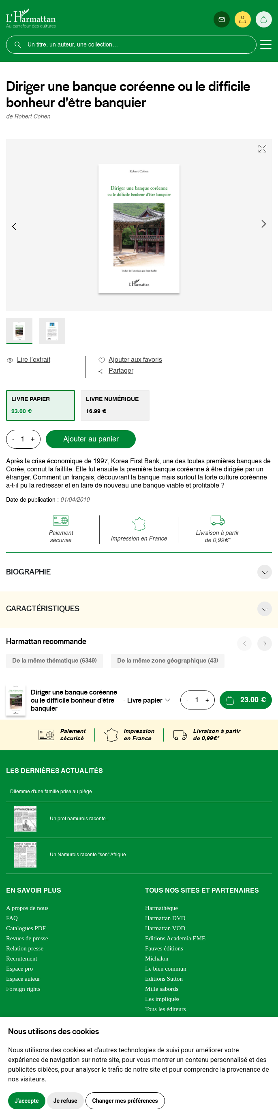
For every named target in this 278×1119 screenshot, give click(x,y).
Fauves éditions (164, 948)
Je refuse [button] (65, 1101)
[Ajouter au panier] (246, 700)
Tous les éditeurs (165, 1009)
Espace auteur (23, 978)
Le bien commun (165, 968)
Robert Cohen (32, 117)
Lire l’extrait (28, 360)
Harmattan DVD (165, 918)
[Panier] (264, 19)
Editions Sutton (164, 978)
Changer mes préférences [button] (125, 1101)
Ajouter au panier (91, 439)
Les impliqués (162, 999)
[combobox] (151, 700)
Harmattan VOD (165, 928)
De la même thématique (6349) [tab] (54, 661)
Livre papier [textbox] (145, 700)
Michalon (157, 958)
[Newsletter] (222, 19)
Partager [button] (115, 371)
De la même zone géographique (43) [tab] (167, 661)
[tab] (40, 405)
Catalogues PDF (26, 928)
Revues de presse (27, 938)
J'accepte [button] (27, 1101)
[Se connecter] (243, 19)
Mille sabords (161, 989)
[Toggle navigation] (266, 45)
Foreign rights (23, 989)
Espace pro (19, 968)
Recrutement (21, 958)
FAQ (12, 918)
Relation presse (24, 948)
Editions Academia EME (175, 938)
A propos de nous (27, 908)
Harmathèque (161, 908)
